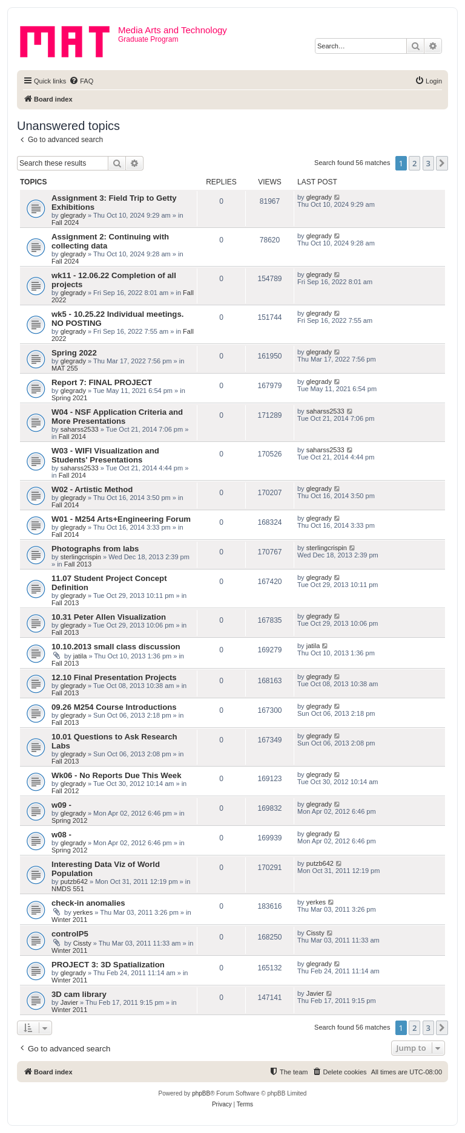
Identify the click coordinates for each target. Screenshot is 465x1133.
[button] (442, 163)
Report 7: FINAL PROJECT (101, 382)
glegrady (73, 215)
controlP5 (69, 933)
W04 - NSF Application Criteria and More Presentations (117, 416)
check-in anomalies (88, 902)
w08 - (61, 834)
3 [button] (428, 163)
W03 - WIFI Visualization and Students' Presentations (105, 455)
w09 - (61, 805)
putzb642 (74, 881)
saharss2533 (80, 429)
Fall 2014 (72, 436)
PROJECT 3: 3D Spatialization (108, 964)
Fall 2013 (77, 564)
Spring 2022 (74, 352)
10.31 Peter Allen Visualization (108, 617)
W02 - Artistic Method (92, 489)
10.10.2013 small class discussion (115, 646)
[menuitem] (81, 81)
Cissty (82, 943)
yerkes (83, 912)
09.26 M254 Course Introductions (114, 707)
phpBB (201, 1093)
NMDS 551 (67, 888)
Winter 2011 (69, 919)
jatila (80, 656)
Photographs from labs (95, 548)
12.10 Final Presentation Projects (114, 677)
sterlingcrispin (81, 556)
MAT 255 (64, 368)
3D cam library (79, 994)
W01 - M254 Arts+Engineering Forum (121, 519)
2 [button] (414, 163)
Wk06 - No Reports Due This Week (116, 775)
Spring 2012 (69, 820)
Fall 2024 (65, 222)
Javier (69, 1002)
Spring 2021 (69, 397)
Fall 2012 (65, 790)
